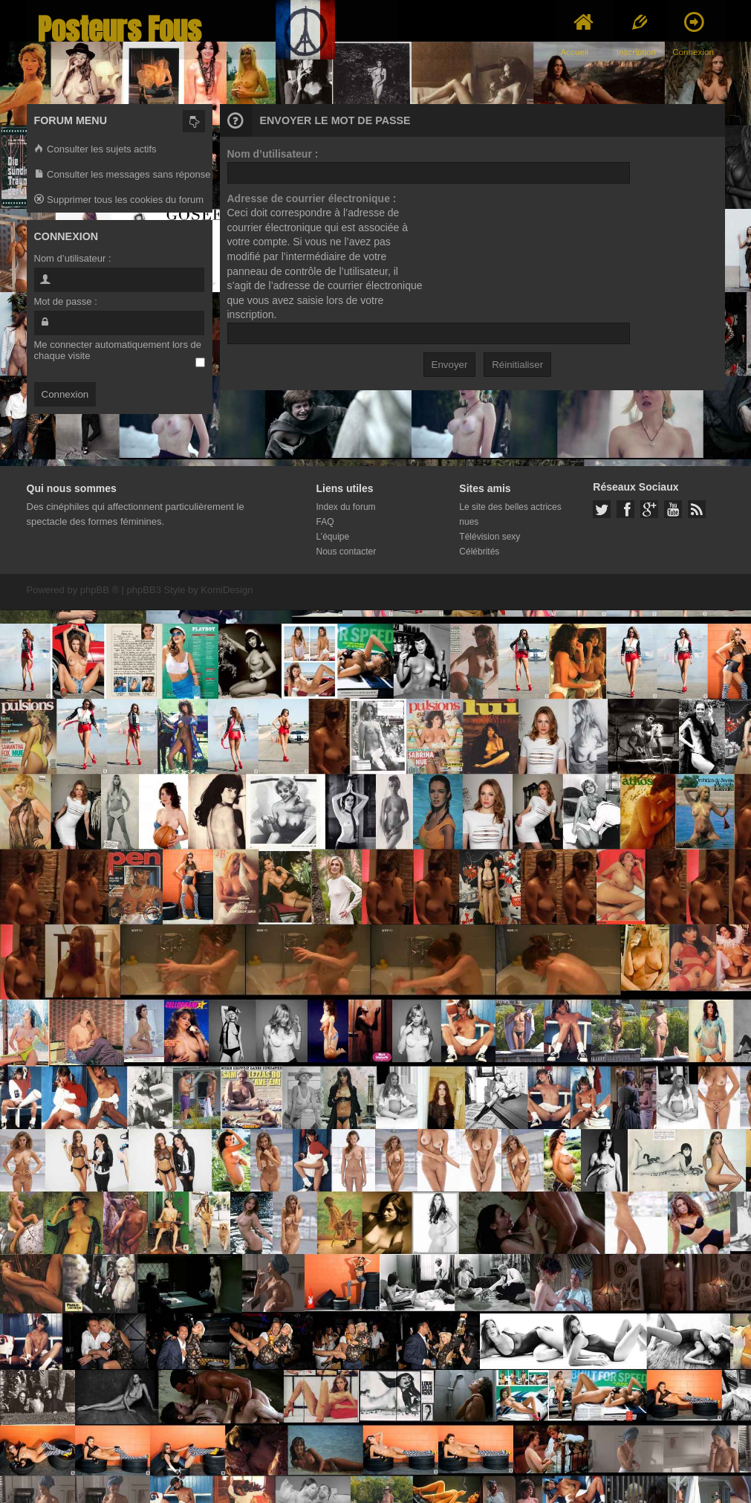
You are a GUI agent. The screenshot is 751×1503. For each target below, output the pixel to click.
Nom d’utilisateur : (273, 154)
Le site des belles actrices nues (510, 514)
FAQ (325, 522)
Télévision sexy (489, 536)
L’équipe (333, 536)
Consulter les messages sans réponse (122, 175)
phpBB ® (99, 589)
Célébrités (479, 551)
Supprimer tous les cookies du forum (119, 200)
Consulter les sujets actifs (95, 149)
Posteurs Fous (119, 29)
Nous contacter (346, 551)
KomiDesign (227, 589)
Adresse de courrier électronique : (312, 198)
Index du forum (346, 507)
